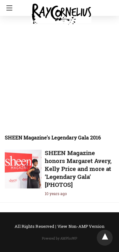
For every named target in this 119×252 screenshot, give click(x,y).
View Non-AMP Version (80, 226)
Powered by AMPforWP (59, 238)
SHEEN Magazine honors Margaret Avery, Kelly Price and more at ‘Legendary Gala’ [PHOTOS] (78, 168)
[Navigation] (8, 8)
